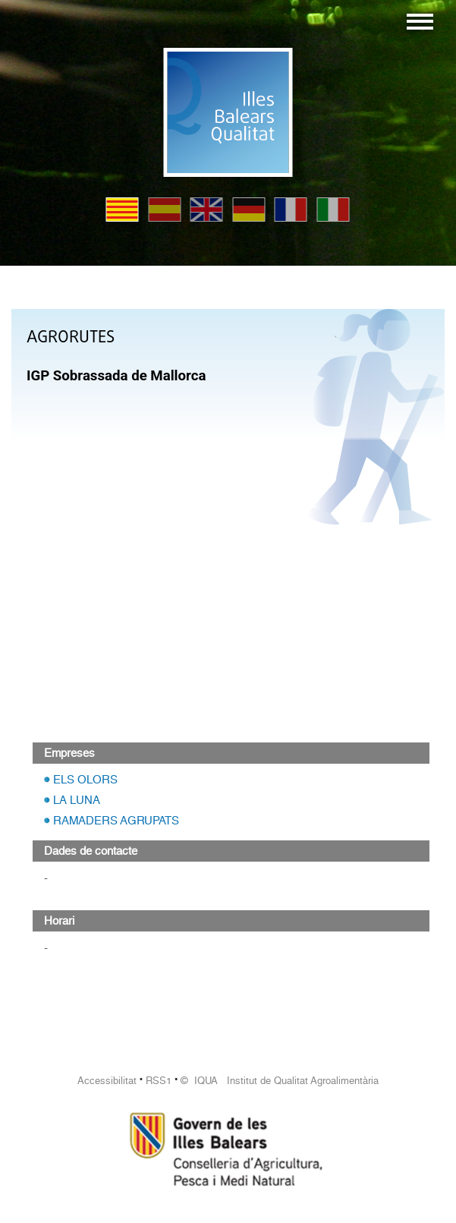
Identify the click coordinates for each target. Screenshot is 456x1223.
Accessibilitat (107, 1080)
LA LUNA (76, 800)
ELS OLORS (85, 779)
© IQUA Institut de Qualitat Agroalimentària (280, 1080)
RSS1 (158, 1080)
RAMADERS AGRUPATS (116, 820)
